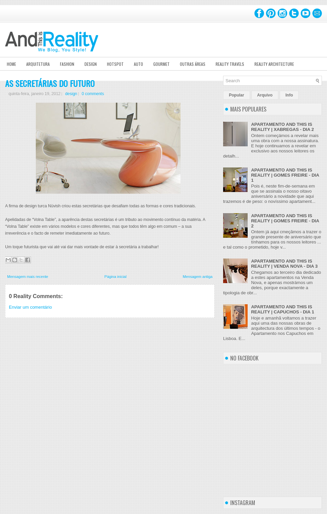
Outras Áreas (192, 64)
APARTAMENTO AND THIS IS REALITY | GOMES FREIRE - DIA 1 (285, 175)
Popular (236, 95)
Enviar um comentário (30, 307)
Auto (138, 64)
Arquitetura (38, 64)
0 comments (93, 93)
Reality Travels (230, 64)
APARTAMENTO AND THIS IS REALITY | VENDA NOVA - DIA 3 (284, 264)
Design (90, 64)
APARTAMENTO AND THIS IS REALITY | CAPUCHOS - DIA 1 (282, 309)
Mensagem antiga (198, 277)
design (71, 93)
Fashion (67, 64)
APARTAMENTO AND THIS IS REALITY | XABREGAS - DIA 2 (282, 127)
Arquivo (264, 95)
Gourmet (161, 64)
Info (289, 95)
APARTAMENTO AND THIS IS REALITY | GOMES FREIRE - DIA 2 (285, 221)
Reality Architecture (274, 64)
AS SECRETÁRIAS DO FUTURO (50, 83)
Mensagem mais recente (27, 277)
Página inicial (116, 277)
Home (11, 64)
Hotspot (115, 64)
